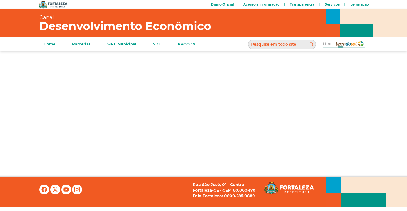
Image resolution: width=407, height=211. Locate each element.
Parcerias (81, 44)
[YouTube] (66, 193)
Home (49, 44)
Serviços (332, 4)
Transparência (302, 4)
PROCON (186, 44)
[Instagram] (77, 193)
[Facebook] (44, 193)
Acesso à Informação (261, 4)
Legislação (359, 4)
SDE (157, 44)
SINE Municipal (121, 44)
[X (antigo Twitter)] (55, 193)
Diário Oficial (222, 4)
